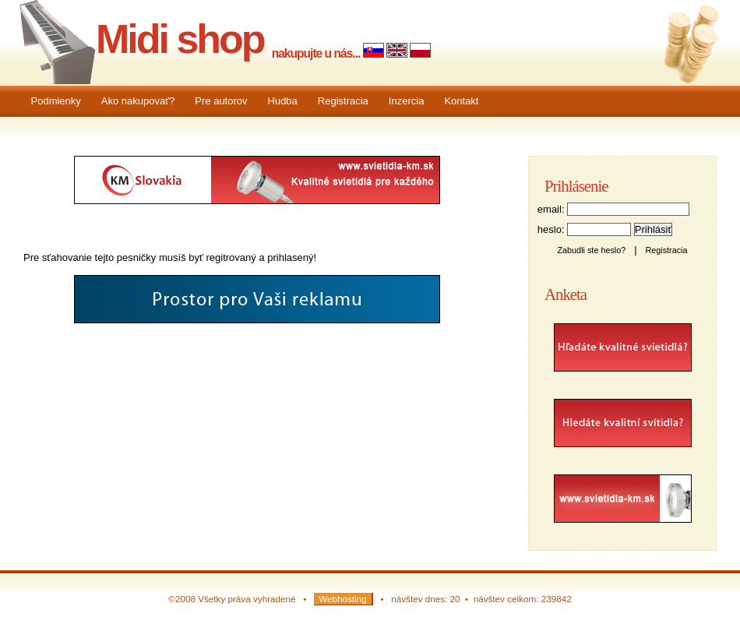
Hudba (283, 101)
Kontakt (461, 101)
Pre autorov (221, 101)
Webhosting (343, 599)
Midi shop (180, 39)
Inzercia (407, 101)
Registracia (343, 101)
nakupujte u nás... (316, 53)
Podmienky (56, 101)
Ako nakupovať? (138, 101)
